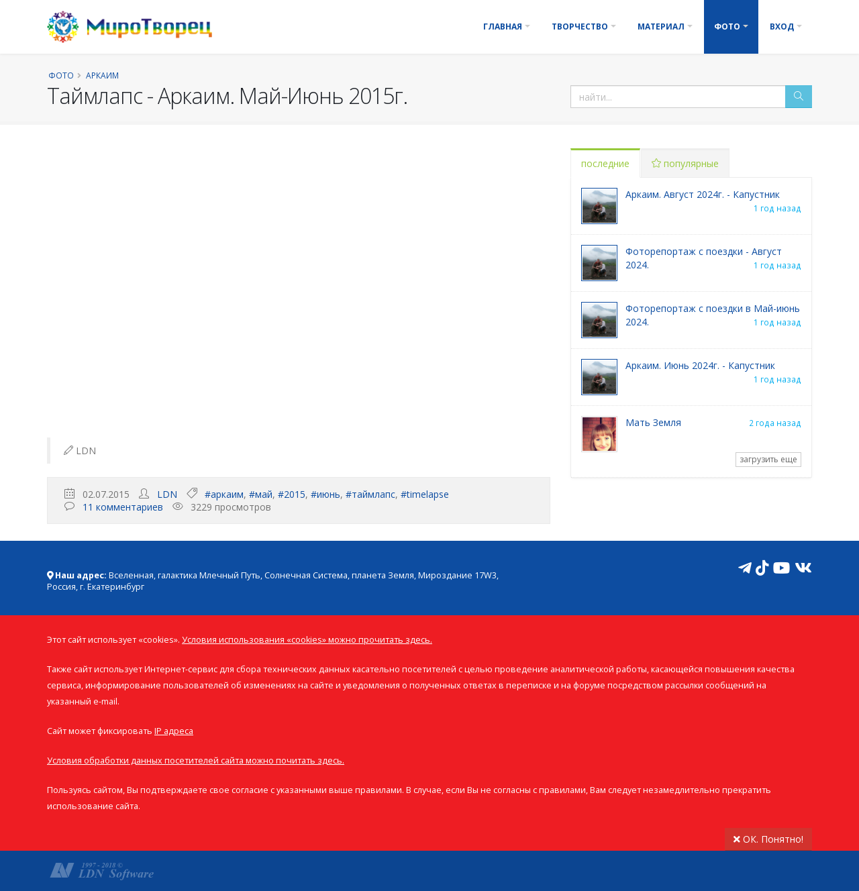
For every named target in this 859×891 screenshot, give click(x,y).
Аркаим (102, 75)
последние (605, 163)
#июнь (325, 494)
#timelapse (425, 494)
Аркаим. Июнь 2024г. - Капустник (700, 365)
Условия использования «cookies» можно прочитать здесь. (307, 639)
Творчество (580, 26)
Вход (782, 26)
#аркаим (224, 494)
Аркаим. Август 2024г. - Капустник (702, 194)
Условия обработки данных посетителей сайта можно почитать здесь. (195, 760)
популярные (685, 163)
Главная (502, 26)
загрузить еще (768, 459)
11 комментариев (123, 507)
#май (260, 494)
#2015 (291, 494)
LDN (167, 494)
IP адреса (173, 731)
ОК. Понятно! (768, 839)
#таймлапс (370, 494)
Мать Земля (653, 422)
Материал (661, 26)
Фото (727, 26)
